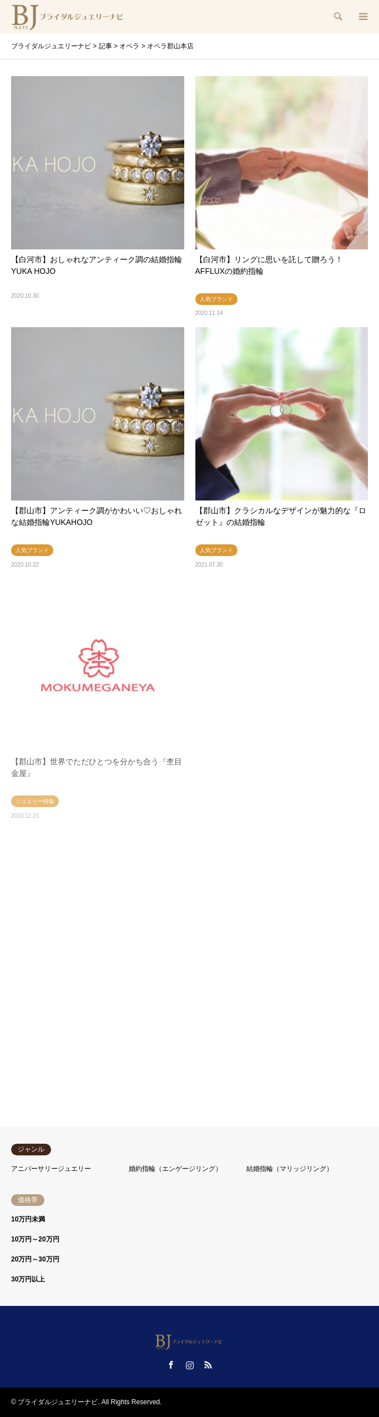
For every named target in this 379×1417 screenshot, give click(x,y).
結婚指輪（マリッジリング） (289, 1169)
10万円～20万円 (35, 1239)
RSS (208, 1365)
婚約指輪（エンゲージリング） (175, 1169)
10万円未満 (28, 1219)
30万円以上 (28, 1279)
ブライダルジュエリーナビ (58, 1402)
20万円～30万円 (35, 1259)
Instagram (190, 1365)
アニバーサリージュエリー (51, 1169)
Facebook (171, 1365)
